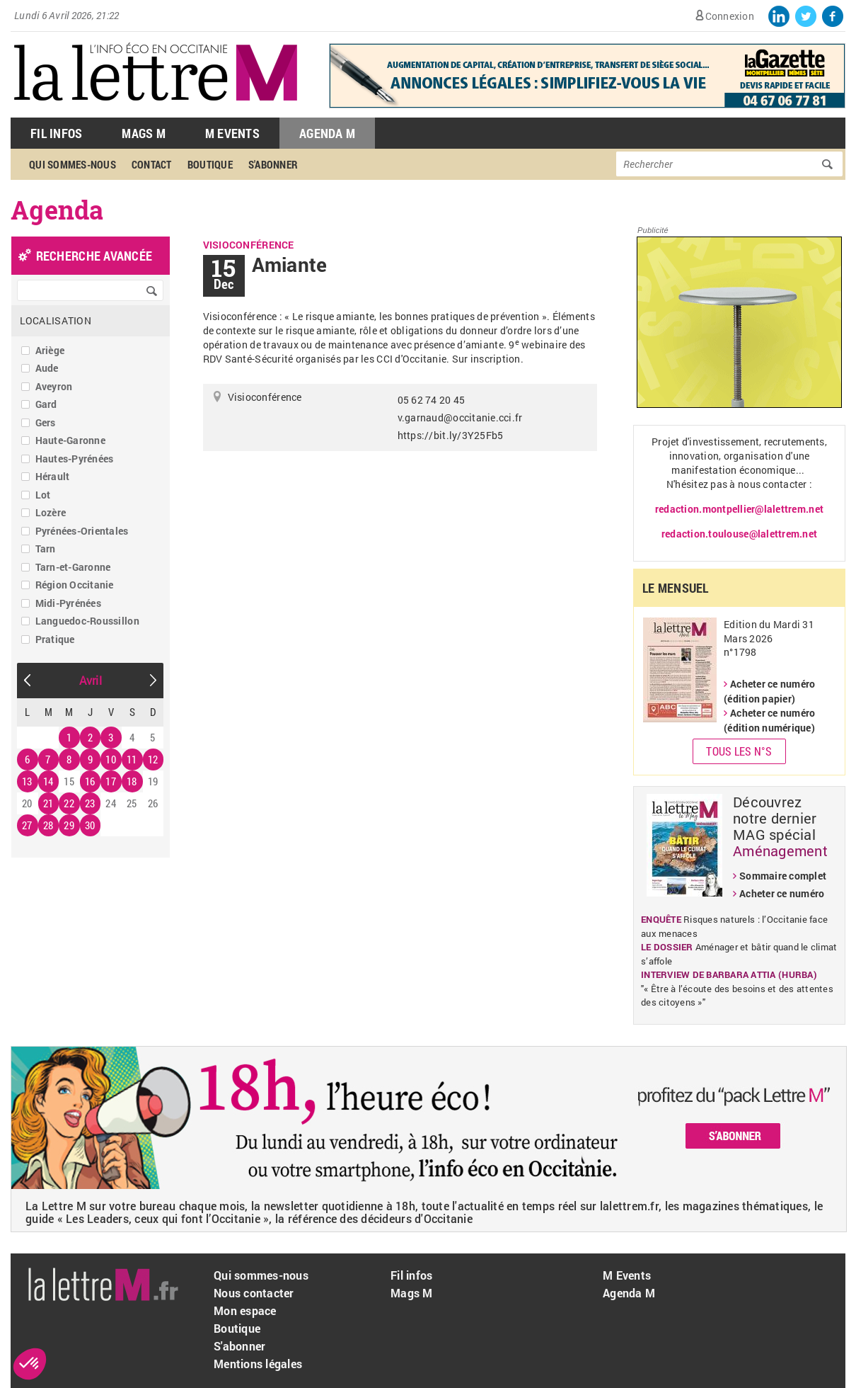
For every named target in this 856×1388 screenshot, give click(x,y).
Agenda (57, 210)
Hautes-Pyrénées (74, 458)
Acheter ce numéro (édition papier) (769, 691)
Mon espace (245, 1310)
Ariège (50, 350)
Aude (47, 368)
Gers (45, 422)
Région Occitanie (74, 584)
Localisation (55, 320)
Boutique (210, 164)
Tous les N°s (739, 751)
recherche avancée (94, 255)
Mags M (144, 133)
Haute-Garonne (70, 440)
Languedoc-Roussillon (87, 620)
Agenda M (327, 133)
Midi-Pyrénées (68, 603)
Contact (152, 164)
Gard (46, 404)
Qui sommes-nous (72, 164)
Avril (90, 680)
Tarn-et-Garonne (73, 567)
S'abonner (273, 164)
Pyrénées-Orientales (82, 530)
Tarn (45, 548)
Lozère (50, 512)
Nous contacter (254, 1292)
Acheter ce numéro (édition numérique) (769, 720)
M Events (232, 133)
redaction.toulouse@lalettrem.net (739, 533)
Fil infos (411, 1275)
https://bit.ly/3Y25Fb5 (451, 435)
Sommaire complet (782, 875)
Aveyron (54, 386)
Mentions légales (258, 1363)
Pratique (55, 639)
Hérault (52, 476)
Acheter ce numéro (781, 893)
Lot (43, 494)
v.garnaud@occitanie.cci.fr (460, 417)
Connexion (729, 16)
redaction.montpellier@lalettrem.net (739, 509)
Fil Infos (56, 133)
